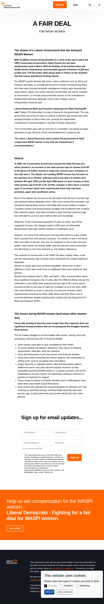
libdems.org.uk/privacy (43, 464)
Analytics (68, 585)
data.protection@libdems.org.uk (35, 470)
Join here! (15, 528)
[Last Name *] (67, 432)
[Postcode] (67, 442)
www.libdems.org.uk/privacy (62, 568)
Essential (52, 585)
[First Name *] (36, 432)
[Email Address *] (36, 442)
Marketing (84, 585)
